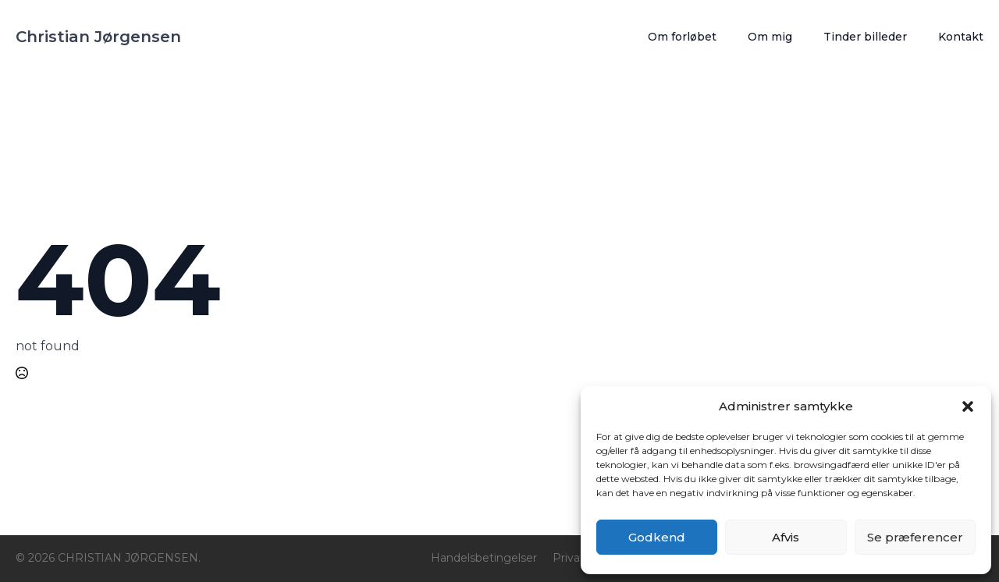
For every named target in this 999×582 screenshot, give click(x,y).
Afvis (785, 537)
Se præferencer (915, 537)
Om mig (770, 37)
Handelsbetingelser (484, 558)
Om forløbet (682, 37)
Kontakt (960, 37)
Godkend (656, 537)
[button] (968, 406)
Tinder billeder (865, 37)
